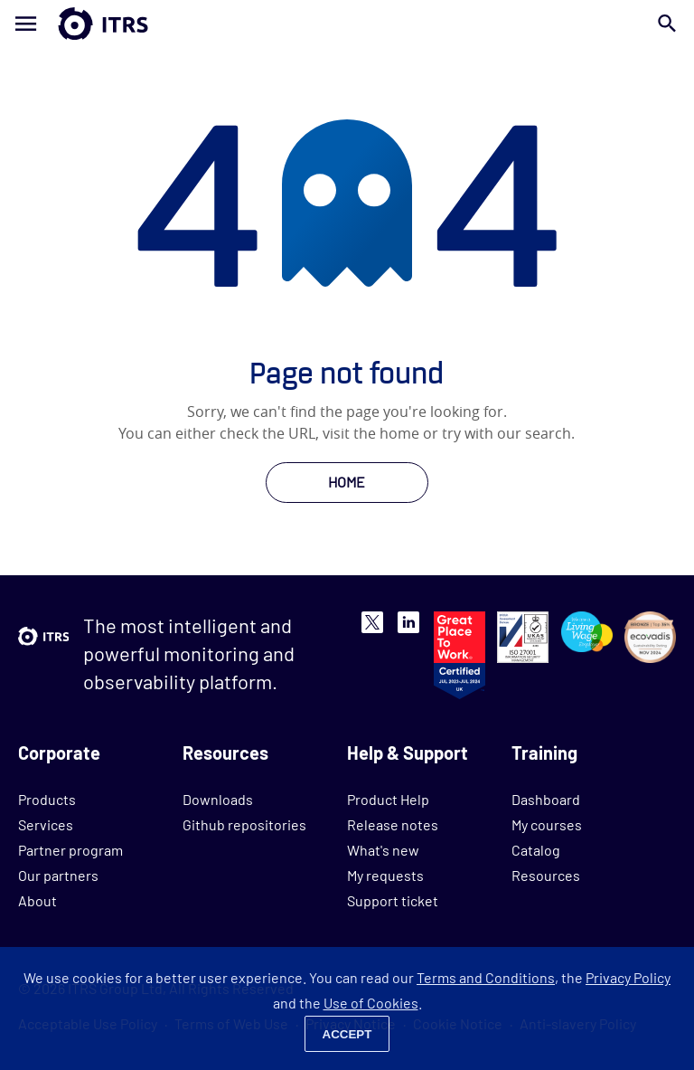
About (37, 900)
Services (45, 824)
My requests (385, 875)
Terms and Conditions (486, 977)
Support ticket (392, 900)
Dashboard (545, 799)
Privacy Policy (628, 977)
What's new (383, 849)
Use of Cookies (371, 1002)
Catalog (535, 849)
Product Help (388, 799)
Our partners (58, 875)
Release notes (392, 824)
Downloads (218, 799)
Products (47, 799)
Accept (347, 1034)
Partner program (70, 849)
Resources (545, 875)
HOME (346, 481)
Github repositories (244, 824)
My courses (546, 824)
